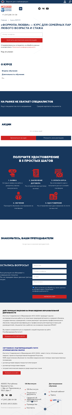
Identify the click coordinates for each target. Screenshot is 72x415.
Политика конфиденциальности (10, 407)
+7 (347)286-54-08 (9, 15)
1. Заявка (12, 180)
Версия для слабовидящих (17, 2)
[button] (20, 8)
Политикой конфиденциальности (23, 47)
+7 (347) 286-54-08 (8, 400)
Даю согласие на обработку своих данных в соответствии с (49, 289)
